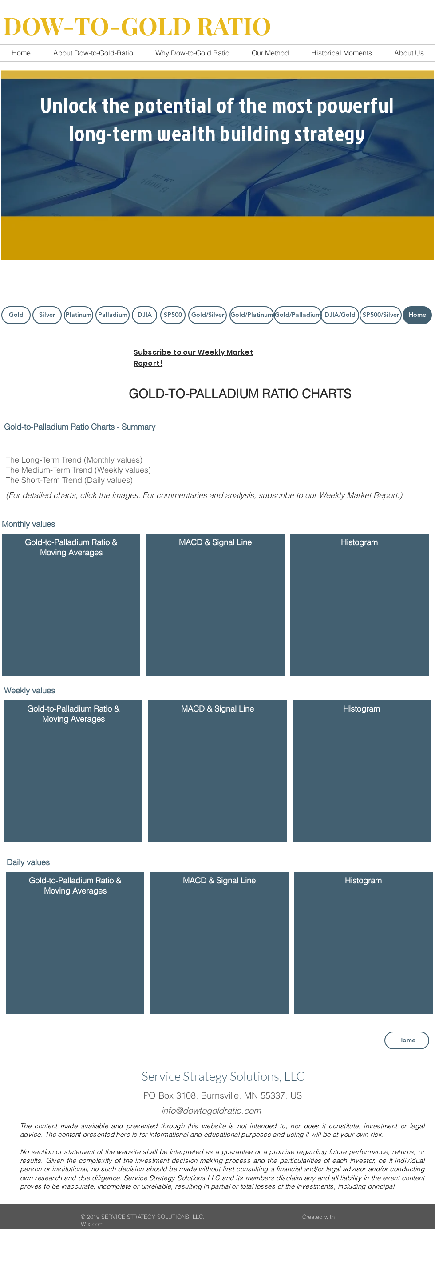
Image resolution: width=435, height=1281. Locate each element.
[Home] (417, 315)
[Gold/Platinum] (251, 315)
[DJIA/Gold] (339, 315)
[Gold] (16, 315)
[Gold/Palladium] (298, 315)
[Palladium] (112, 315)
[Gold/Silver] (207, 315)
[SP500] (173, 315)
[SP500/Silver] (381, 315)
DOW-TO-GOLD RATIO (137, 25)
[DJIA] (144, 315)
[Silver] (47, 315)
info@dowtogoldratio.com (211, 1110)
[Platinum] (78, 315)
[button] (72, 616)
